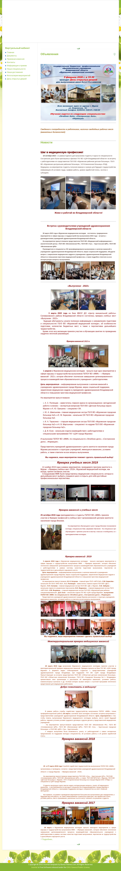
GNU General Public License (78, 867)
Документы (12, 55)
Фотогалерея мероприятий (18, 75)
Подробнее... (47, 839)
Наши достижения (15, 72)
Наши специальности (16, 69)
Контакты (11, 62)
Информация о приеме (17, 65)
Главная (10, 52)
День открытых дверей (17, 79)
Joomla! (34, 867)
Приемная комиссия (15, 59)
